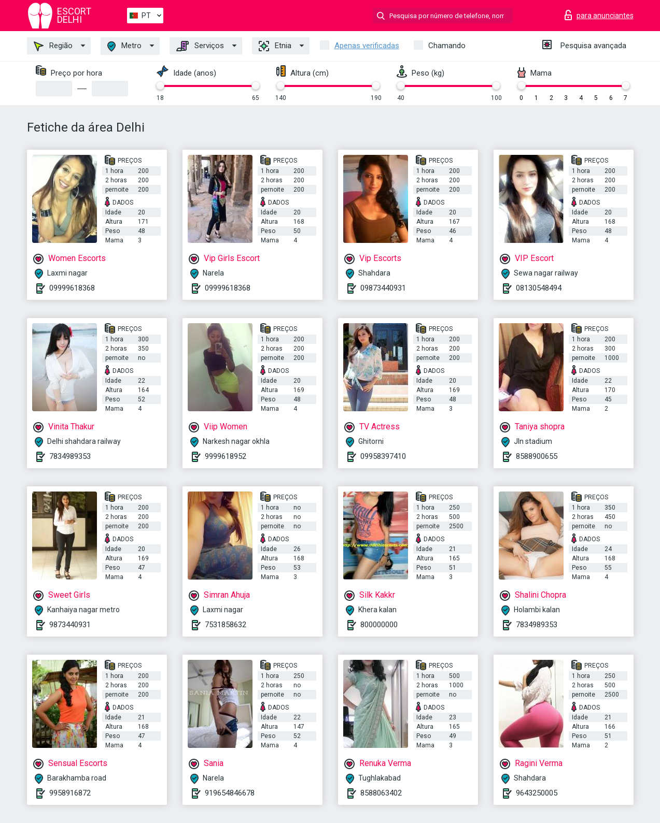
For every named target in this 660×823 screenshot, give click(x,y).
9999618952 (225, 456)
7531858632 (225, 624)
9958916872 (70, 793)
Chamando (447, 45)
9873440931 (70, 624)
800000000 (379, 624)
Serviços (200, 46)
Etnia (275, 46)
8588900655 (536, 456)
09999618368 (72, 288)
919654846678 (230, 793)
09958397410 (383, 456)
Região (53, 46)
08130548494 (538, 288)
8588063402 (381, 793)
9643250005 (536, 793)
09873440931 (383, 288)
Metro (124, 46)
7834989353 (70, 456)
